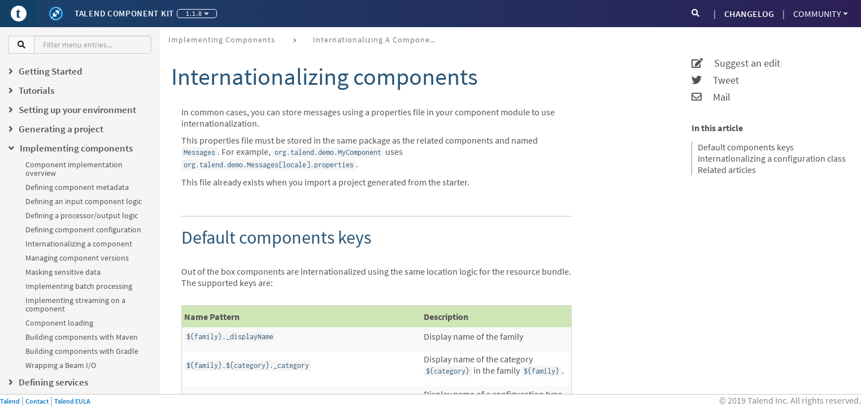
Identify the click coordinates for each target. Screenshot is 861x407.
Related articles (727, 169)
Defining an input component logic (83, 201)
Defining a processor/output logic (81, 215)
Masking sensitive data (63, 272)
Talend (10, 401)
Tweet (715, 80)
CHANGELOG (749, 13)
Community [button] (820, 13)
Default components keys (746, 147)
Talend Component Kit (124, 13)
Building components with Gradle (81, 351)
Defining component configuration (83, 229)
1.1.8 (197, 13)
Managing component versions (77, 258)
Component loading (59, 323)
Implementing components (221, 39)
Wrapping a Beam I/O (60, 365)
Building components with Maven (81, 337)
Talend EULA (72, 401)
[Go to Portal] (18, 13)
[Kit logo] (56, 13)
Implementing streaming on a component (75, 304)
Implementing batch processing (78, 286)
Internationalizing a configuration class (772, 158)
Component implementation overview (74, 168)
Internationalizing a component (78, 244)
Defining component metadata (77, 187)
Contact (37, 401)
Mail (711, 97)
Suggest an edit (736, 63)
